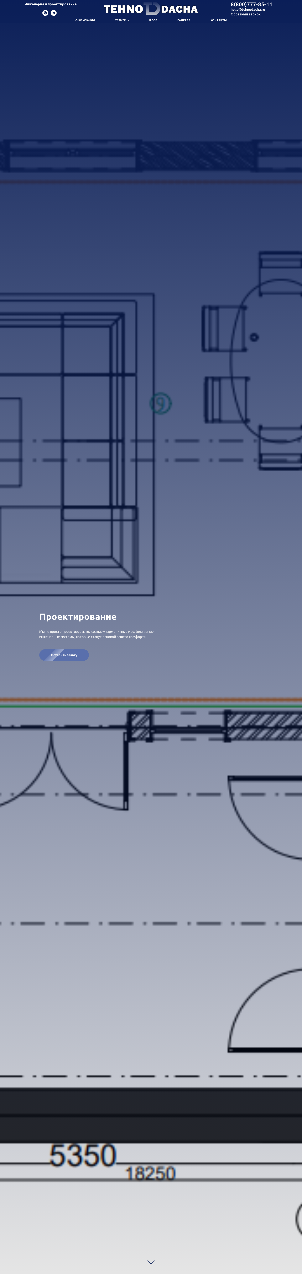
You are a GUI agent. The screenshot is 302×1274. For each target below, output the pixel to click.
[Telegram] (54, 14)
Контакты (219, 20)
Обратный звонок (246, 14)
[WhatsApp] (45, 14)
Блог (153, 20)
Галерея (183, 20)
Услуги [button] (121, 20)
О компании (85, 20)
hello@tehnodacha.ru (248, 9)
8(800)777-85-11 (251, 4)
